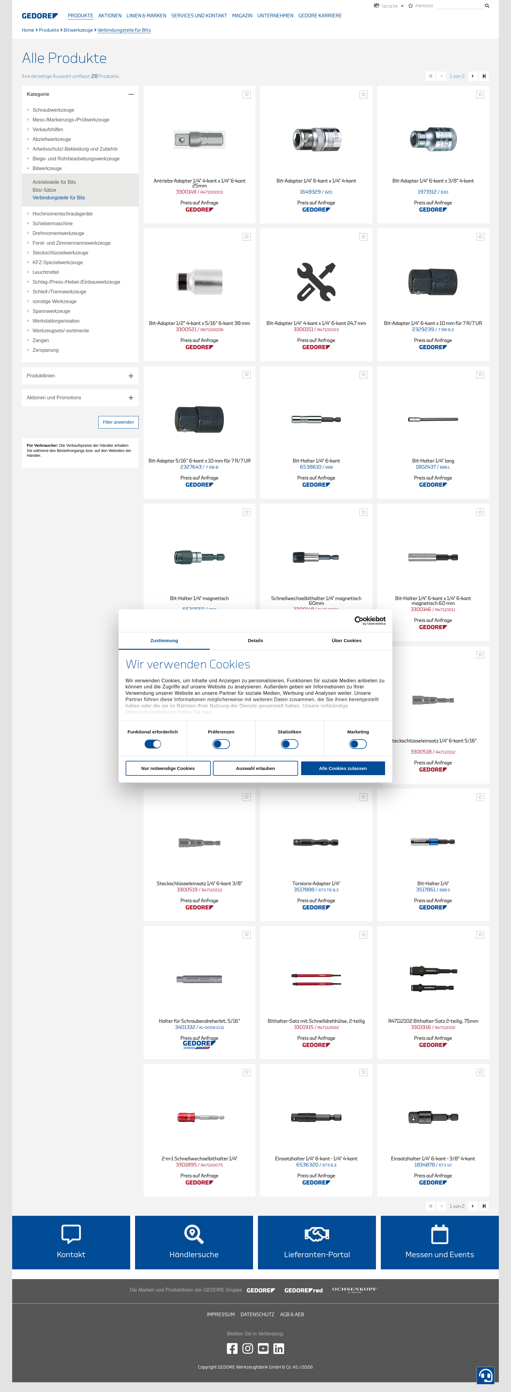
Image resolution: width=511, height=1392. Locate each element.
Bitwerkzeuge (78, 30)
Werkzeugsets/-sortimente (61, 330)
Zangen (41, 340)
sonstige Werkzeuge (55, 301)
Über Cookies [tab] (347, 640)
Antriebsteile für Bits (54, 182)
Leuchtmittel (46, 272)
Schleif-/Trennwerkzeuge (59, 291)
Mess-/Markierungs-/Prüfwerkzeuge (71, 119)
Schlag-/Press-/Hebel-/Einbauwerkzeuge (76, 282)
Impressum (221, 1314)
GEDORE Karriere (320, 15)
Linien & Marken (146, 15)
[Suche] (460, 6)
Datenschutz (257, 1314)
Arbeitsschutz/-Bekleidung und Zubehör (75, 149)
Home (28, 30)
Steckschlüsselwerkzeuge (60, 252)
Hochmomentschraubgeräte (62, 214)
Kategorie (38, 94)
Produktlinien (41, 375)
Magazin (242, 15)
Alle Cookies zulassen (343, 768)
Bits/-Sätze (44, 190)
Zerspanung (45, 350)
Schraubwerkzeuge (53, 110)
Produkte (80, 15)
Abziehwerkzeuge (52, 139)
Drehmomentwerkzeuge (58, 233)
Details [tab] (255, 640)
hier (206, 712)
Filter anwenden (118, 422)
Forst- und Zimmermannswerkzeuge (72, 243)
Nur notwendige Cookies (168, 768)
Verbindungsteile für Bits (59, 197)
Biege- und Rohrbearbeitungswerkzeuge (76, 158)
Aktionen (110, 15)
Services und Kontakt (199, 15)
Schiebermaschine (53, 223)
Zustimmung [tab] (164, 640)
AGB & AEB (292, 1314)
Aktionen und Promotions (54, 397)
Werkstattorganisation (56, 321)
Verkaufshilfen (48, 129)
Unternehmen (275, 15)
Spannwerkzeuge (51, 311)
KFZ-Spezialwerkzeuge (58, 262)
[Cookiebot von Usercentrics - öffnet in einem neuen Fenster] (359, 620)
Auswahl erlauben (255, 768)
